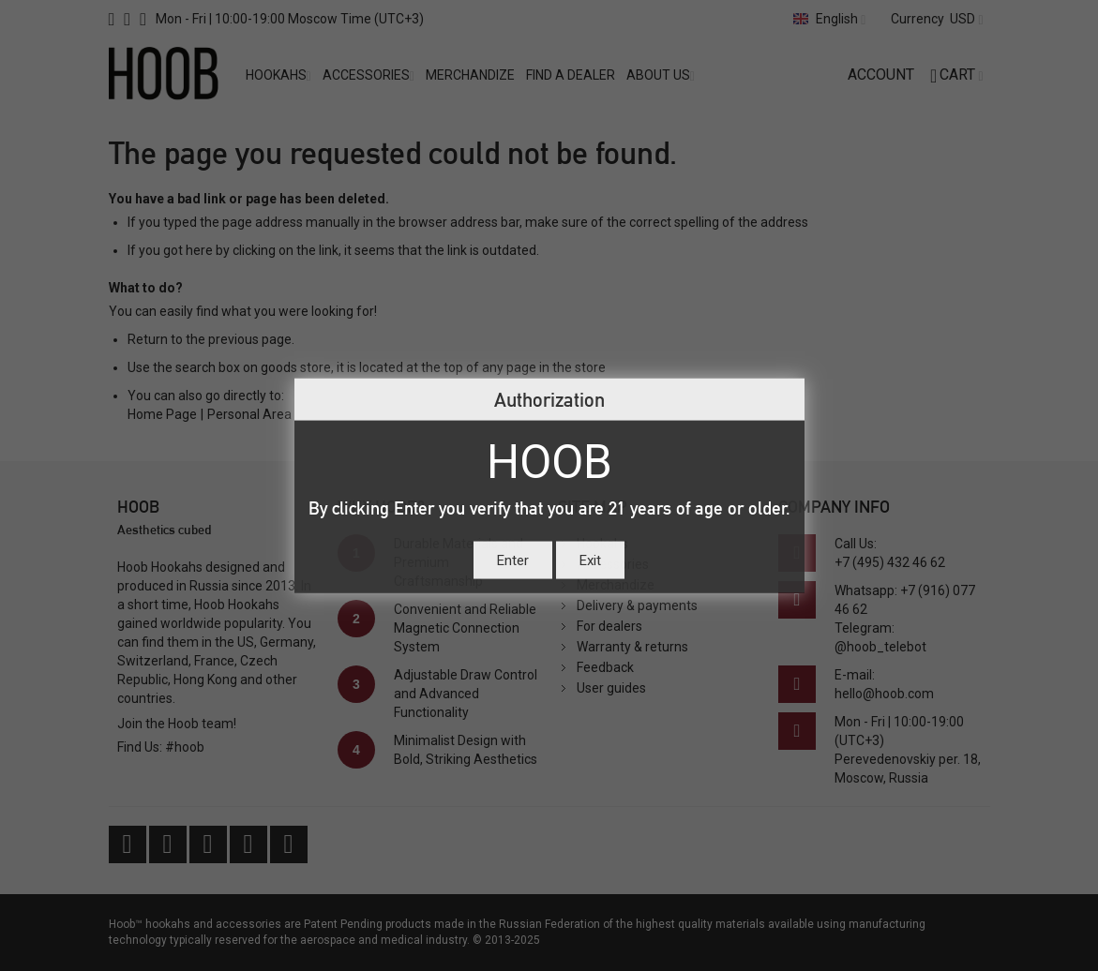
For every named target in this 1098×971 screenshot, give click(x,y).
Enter (513, 559)
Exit (590, 559)
